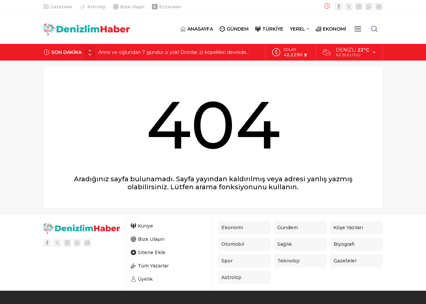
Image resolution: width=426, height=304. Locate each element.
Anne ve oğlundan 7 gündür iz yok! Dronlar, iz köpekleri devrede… (173, 52)
